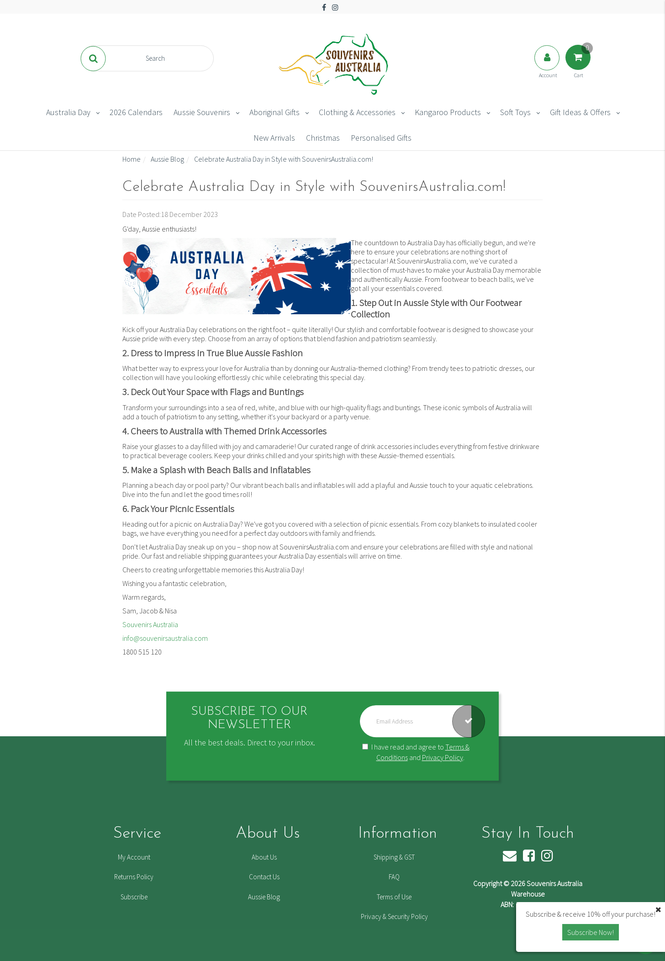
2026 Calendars (136, 112)
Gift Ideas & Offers (580, 112)
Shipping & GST (394, 857)
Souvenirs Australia (150, 624)
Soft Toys (515, 112)
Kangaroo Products (448, 112)
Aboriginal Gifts (274, 112)
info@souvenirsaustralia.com (165, 638)
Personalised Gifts (381, 137)
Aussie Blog (264, 896)
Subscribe (134, 896)
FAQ (394, 876)
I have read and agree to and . (416, 752)
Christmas (323, 137)
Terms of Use (394, 896)
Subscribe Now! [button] (590, 932)
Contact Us (264, 876)
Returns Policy (133, 876)
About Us (264, 857)
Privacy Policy (442, 757)
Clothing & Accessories (357, 112)
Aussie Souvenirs (202, 112)
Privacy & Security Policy (394, 916)
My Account (134, 857)
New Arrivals (274, 137)
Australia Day (68, 112)
